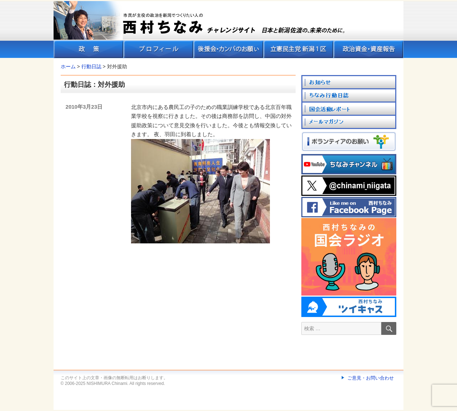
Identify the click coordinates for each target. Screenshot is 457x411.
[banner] (228, 29)
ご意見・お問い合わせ (370, 378)
